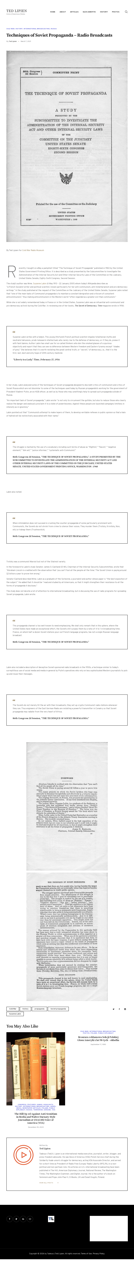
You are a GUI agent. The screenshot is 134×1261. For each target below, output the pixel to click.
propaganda (39, 1009)
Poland (52, 1108)
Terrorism (48, 1110)
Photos (85, 1033)
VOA (40, 1112)
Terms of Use (86, 1255)
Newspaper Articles (38, 1108)
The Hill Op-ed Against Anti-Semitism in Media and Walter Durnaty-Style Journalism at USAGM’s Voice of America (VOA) (35, 1120)
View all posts (46, 1185)
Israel (18, 1108)
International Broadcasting (39, 29)
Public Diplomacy (26, 1110)
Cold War (10, 29)
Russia (57, 29)
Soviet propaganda (58, 1009)
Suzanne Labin (39, 283)
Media (25, 1108)
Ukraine (33, 1112)
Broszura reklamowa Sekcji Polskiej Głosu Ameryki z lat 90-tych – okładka (98, 1039)
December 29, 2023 (36, 1129)
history (25, 1009)
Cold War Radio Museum (33, 250)
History (20, 29)
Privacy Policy (98, 1255)
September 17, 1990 (98, 1044)
